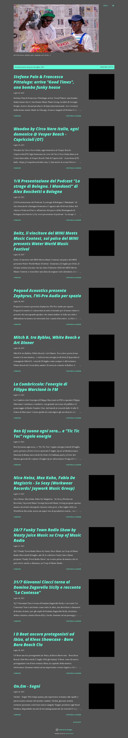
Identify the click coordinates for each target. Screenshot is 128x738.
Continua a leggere (73, 116)
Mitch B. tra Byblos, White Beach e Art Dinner (47, 340)
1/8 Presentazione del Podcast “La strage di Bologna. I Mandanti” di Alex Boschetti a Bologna (47, 186)
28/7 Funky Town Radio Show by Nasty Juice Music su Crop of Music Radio (47, 535)
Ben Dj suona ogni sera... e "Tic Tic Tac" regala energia (46, 433)
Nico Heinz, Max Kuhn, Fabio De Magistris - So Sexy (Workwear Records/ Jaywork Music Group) (44, 483)
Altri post (77, 722)
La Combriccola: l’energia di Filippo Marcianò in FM (40, 386)
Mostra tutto (106, 67)
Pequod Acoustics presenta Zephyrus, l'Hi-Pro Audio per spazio (47, 293)
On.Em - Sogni (27, 686)
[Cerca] (105, 5)
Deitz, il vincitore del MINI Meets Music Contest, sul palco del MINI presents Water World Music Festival (46, 241)
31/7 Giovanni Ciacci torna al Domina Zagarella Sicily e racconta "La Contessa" (47, 587)
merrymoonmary (69, 733)
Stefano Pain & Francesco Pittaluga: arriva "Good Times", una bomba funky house (44, 82)
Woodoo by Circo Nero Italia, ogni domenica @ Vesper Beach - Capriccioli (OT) (46, 134)
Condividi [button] (17, 116)
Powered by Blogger (64, 730)
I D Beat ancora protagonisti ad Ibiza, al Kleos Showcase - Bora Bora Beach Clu (44, 639)
